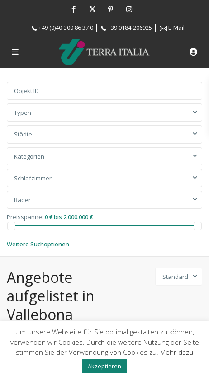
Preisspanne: (25, 216)
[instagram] (129, 9)
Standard (175, 277)
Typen (22, 112)
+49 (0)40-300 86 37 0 (65, 28)
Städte (23, 134)
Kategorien (29, 156)
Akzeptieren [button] (104, 366)
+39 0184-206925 (130, 28)
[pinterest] (110, 9)
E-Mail (176, 28)
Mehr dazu (176, 352)
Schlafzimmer (33, 178)
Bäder (22, 200)
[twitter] (92, 9)
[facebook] (73, 9)
